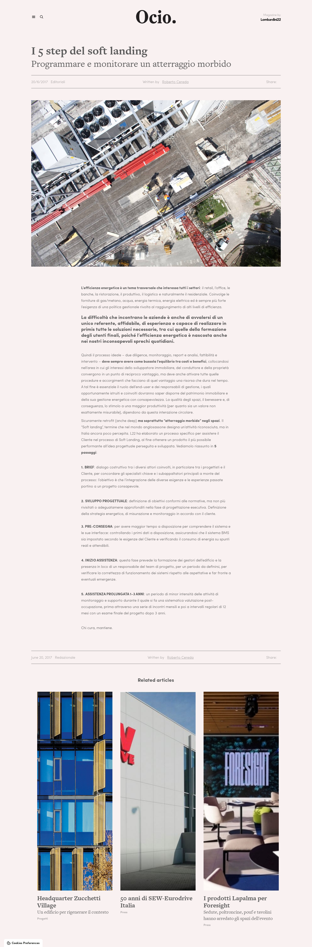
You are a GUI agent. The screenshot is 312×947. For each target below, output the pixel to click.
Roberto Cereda (175, 81)
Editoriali (58, 81)
